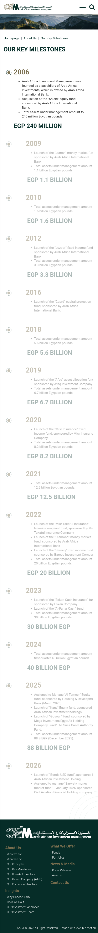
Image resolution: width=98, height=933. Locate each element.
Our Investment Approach (23, 907)
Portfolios (58, 857)
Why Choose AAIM (18, 897)
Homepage (11, 38)
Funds (56, 852)
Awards (57, 875)
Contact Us (60, 882)
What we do (14, 859)
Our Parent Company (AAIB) (24, 879)
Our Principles (16, 864)
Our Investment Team (20, 912)
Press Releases (62, 870)
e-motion (90, 928)
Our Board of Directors (21, 874)
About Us (30, 38)
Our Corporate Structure (22, 884)
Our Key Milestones (19, 869)
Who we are (14, 854)
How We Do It (15, 902)
